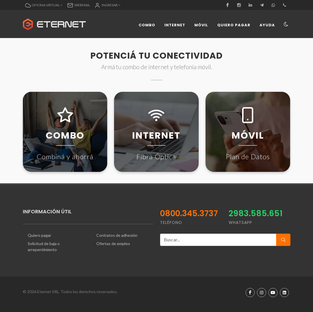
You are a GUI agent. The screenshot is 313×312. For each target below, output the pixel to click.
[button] (44, 5)
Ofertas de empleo (113, 243)
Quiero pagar (233, 25)
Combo (147, 25)
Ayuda (267, 25)
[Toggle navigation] (286, 24)
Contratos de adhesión (116, 235)
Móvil (201, 25)
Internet (174, 25)
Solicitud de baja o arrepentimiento (44, 246)
